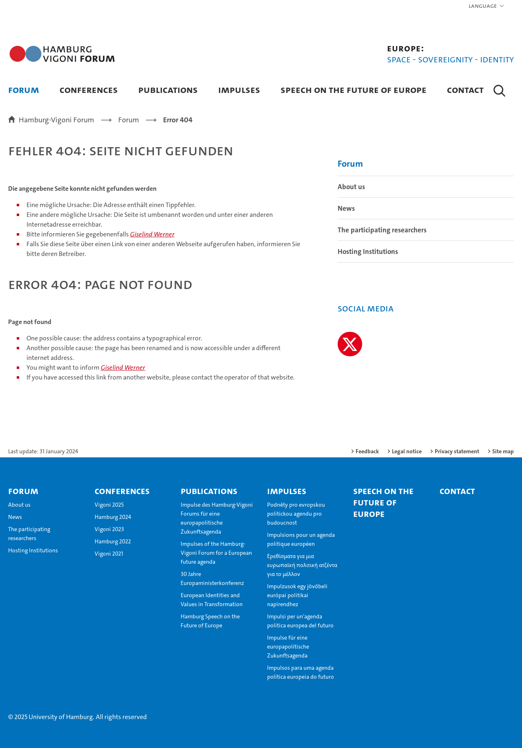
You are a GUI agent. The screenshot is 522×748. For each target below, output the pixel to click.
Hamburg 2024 (113, 517)
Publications (168, 89)
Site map (503, 451)
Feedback (367, 451)
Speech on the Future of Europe (354, 89)
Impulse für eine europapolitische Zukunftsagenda (288, 646)
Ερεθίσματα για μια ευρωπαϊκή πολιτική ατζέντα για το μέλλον (302, 565)
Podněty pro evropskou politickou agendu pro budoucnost (296, 513)
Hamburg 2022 (113, 541)
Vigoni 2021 (109, 553)
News (346, 208)
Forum (23, 89)
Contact (465, 89)
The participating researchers (382, 229)
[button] (487, 6)
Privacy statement (457, 451)
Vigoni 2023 (109, 529)
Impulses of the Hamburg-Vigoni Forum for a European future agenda (216, 552)
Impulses (239, 89)
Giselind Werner (152, 234)
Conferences (89, 89)
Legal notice (407, 451)
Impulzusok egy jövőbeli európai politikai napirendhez (297, 595)
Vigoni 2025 (109, 504)
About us (351, 186)
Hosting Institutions (368, 251)
